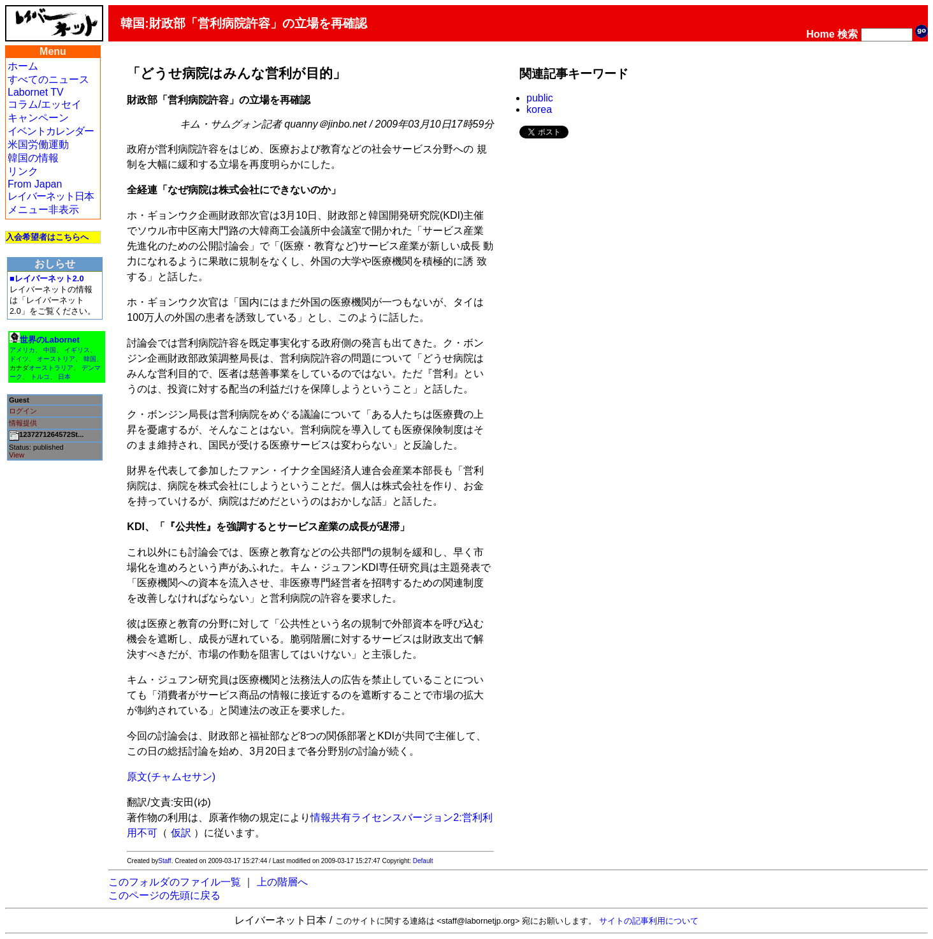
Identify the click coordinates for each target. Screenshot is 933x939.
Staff (164, 860)
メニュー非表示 (43, 209)
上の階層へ (282, 881)
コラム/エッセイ (45, 104)
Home (820, 34)
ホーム (23, 66)
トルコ (40, 376)
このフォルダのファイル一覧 (174, 881)
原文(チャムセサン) (171, 776)
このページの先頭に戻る (164, 895)
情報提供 (23, 423)
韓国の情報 (33, 157)
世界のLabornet (50, 339)
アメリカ (22, 349)
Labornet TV (36, 92)
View (16, 455)
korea (539, 109)
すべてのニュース (48, 79)
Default (423, 860)
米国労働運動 (38, 144)
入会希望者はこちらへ (47, 237)
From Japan (35, 184)
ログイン (23, 411)
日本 (64, 376)
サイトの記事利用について (648, 921)
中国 (49, 349)
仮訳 (181, 832)
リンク (23, 171)
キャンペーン (38, 117)
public (539, 97)
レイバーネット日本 (51, 196)
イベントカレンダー (51, 131)
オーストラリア (51, 367)
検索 (847, 34)
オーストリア (56, 358)
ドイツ (19, 358)
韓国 (89, 358)
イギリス (77, 349)
